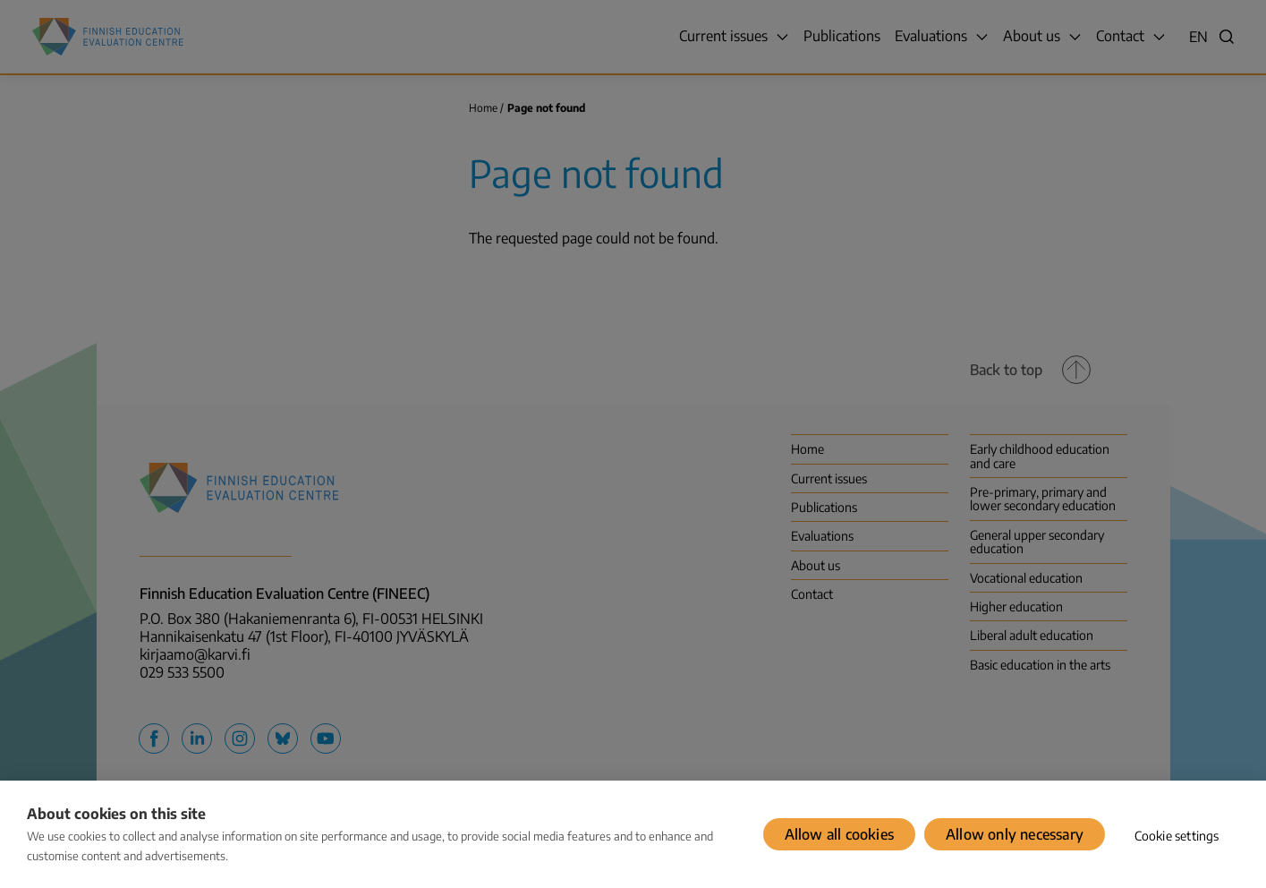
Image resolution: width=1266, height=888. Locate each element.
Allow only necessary (1014, 834)
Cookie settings (1176, 835)
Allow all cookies (839, 834)
